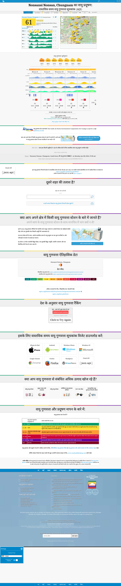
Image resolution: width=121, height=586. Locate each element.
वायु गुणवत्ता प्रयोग (24, 549)
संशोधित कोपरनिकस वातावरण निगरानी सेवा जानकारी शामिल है (66, 556)
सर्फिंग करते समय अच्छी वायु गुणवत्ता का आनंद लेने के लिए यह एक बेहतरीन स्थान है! (67, 565)
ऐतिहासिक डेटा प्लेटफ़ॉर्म (25, 566)
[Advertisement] (60, 304)
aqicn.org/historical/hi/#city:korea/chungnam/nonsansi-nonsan (60, 287)
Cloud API (86, 378)
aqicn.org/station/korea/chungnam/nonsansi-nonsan (67, 269)
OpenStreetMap (88, 38)
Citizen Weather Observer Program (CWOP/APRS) (61, 580)
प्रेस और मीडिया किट (24, 541)
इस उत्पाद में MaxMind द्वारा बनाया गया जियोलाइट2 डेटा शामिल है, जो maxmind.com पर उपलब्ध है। (67, 543)
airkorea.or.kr (38, 126)
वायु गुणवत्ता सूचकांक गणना (26, 559)
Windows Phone (69, 365)
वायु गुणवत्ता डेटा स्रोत (24, 558)
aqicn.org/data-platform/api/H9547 (67, 167)
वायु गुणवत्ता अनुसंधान (26, 544)
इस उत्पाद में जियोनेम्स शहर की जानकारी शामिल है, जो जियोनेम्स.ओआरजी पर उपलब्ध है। (64, 547)
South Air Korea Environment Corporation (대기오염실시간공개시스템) (61, 582)
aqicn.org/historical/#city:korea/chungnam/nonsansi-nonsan (66, 267)
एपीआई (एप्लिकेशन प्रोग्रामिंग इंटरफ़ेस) (28, 564)
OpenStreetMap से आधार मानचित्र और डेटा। (63, 563)
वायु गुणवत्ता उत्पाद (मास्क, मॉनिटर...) (28, 562)
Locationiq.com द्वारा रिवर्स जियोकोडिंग (62, 560)
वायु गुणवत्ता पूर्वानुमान (25, 561)
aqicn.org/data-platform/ (60, 289)
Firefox (52, 379)
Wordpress (69, 379)
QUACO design (57, 568)
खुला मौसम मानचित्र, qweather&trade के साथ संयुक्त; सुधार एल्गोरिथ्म (66, 551)
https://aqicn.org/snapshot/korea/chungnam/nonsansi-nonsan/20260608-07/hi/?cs (60, 154)
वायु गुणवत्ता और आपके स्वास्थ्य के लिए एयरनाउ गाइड (82, 508)
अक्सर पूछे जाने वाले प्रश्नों (27, 554)
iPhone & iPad (35, 365)
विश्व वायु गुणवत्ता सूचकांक (87, 522)
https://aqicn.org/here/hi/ (60, 147)
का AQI (32, 12)
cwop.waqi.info (74, 554)
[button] (76, 38)
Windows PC (86, 365)
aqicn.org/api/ (77, 168)
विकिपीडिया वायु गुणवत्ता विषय (59, 508)
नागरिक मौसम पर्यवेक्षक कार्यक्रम (60, 554)
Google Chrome (35, 379)
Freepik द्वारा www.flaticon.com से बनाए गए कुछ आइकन (67, 558)
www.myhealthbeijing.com (77, 513)
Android (52, 365)
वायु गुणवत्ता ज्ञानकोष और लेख (26, 548)
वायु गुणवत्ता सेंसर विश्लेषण (26, 551)
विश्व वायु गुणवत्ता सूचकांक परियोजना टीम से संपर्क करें (32, 539)
